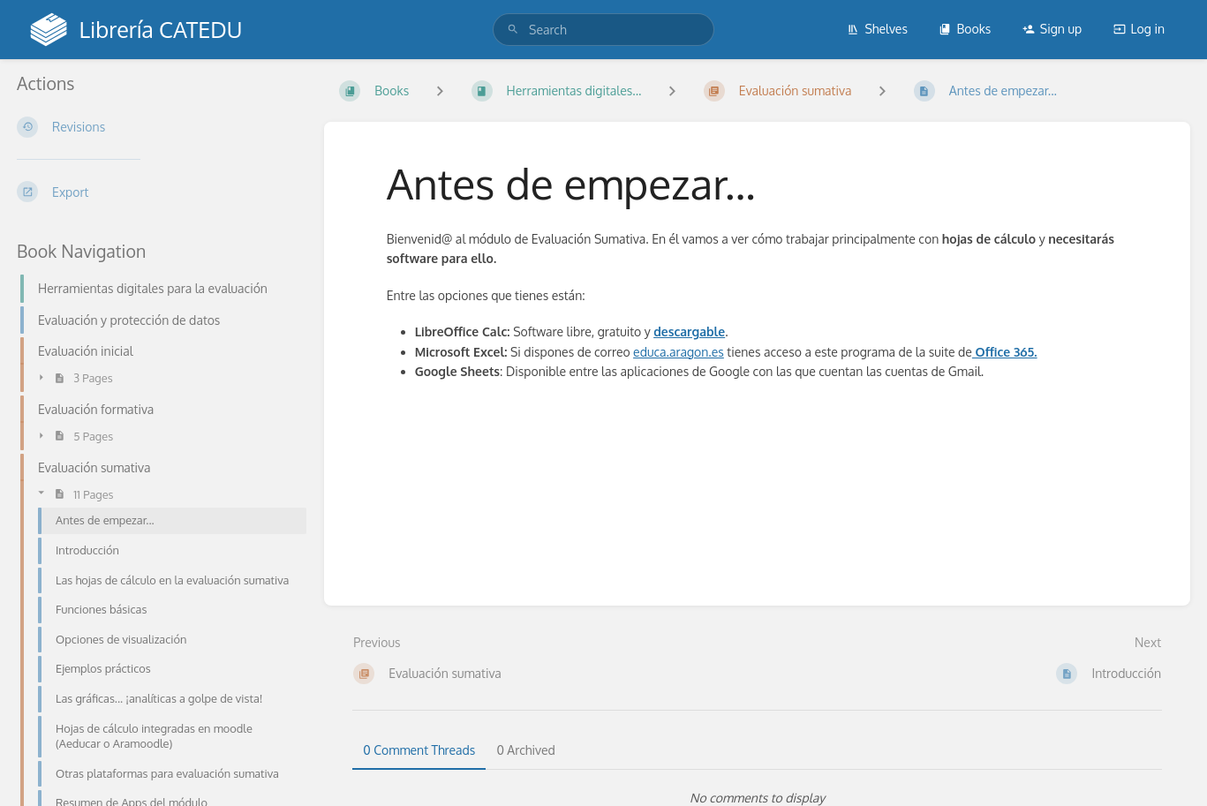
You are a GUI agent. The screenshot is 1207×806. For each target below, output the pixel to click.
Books (965, 28)
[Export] (156, 191)
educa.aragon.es (678, 351)
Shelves (877, 28)
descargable (689, 331)
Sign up (1052, 28)
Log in (1139, 28)
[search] (603, 29)
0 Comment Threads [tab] (419, 749)
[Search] (513, 29)
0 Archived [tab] (525, 749)
